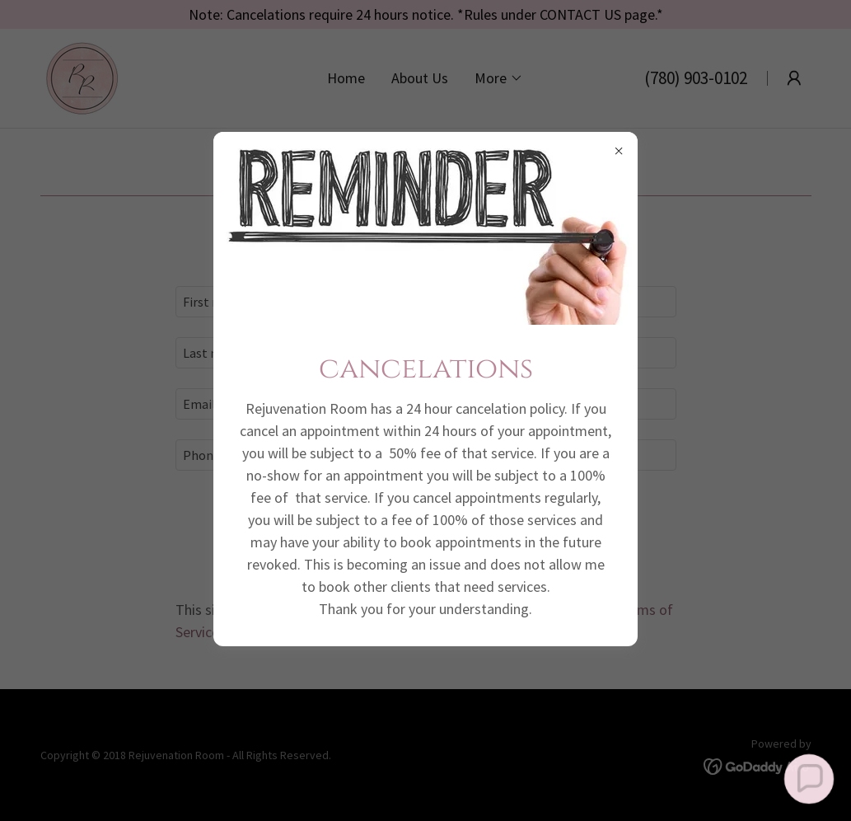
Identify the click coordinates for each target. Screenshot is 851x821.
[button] (809, 778)
